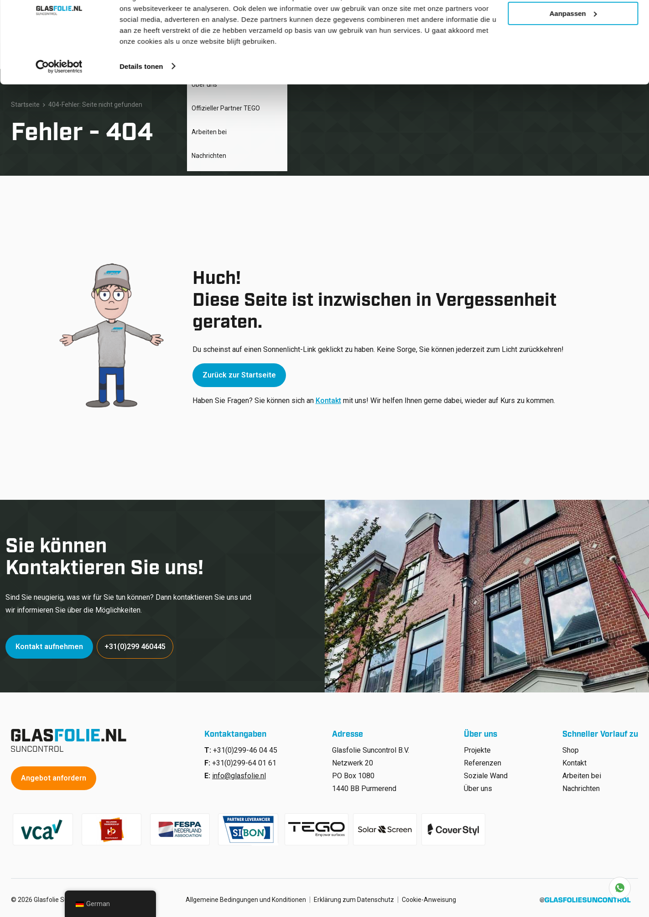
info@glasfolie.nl (239, 772)
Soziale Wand (486, 772)
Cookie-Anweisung (429, 896)
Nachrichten (581, 785)
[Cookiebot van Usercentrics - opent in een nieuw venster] (59, 102)
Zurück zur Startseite (240, 371)
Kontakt (328, 397)
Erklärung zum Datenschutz (354, 896)
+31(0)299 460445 (136, 643)
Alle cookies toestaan (572, 22)
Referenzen (482, 759)
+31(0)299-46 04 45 (245, 746)
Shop (570, 746)
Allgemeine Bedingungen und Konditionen (246, 896)
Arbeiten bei (581, 772)
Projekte (477, 746)
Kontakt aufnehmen (50, 643)
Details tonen (141, 102)
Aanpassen (573, 49)
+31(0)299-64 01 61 (244, 759)
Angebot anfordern (54, 774)
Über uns (478, 785)
